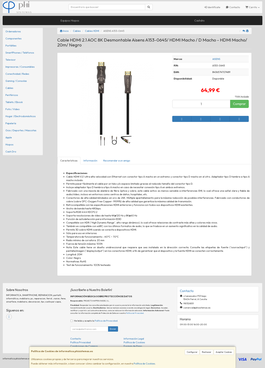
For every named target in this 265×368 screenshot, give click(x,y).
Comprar (239, 104)
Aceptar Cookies (224, 352)
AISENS (216, 59)
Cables (9, 88)
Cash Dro (10, 151)
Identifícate (212, 7)
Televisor (10, 59)
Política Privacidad (80, 342)
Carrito (252, 7)
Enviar (113, 329)
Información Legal (134, 338)
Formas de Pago (133, 346)
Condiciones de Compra (84, 346)
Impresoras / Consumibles (20, 66)
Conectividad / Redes (17, 73)
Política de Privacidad (135, 313)
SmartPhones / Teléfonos (19, 52)
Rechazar (206, 352)
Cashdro (199, 20)
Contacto (233, 7)
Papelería (10, 123)
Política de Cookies (144, 363)
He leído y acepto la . (96, 320)
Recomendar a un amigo (116, 160)
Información (90, 160)
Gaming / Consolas (16, 81)
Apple (8, 137)
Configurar (192, 352)
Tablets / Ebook (14, 102)
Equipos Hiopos (69, 20)
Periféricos (11, 95)
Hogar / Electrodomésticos (20, 116)
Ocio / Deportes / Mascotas (20, 130)
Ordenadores (13, 31)
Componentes (13, 38)
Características (69, 160)
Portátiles (10, 45)
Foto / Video (12, 109)
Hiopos (9, 144)
